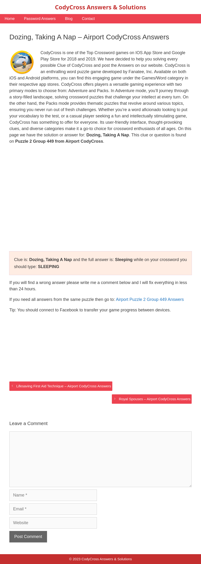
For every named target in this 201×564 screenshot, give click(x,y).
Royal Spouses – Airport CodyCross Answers (154, 399)
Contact (88, 19)
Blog (69, 19)
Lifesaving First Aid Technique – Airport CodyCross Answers (63, 386)
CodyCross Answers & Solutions (100, 7)
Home (10, 19)
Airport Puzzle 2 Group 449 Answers (150, 299)
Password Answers (40, 19)
